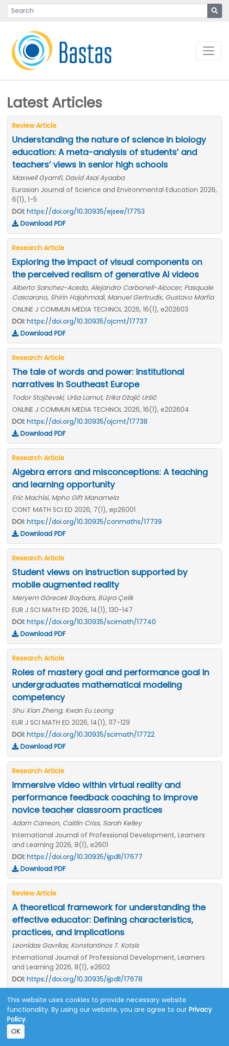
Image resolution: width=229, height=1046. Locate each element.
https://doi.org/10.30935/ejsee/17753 (86, 211)
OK (15, 1031)
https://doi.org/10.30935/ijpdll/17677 (84, 856)
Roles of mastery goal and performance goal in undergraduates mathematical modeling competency (110, 685)
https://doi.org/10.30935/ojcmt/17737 (87, 321)
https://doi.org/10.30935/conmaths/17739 (94, 521)
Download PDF (39, 223)
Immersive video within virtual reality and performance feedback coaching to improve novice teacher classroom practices (105, 797)
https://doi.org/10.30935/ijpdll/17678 (84, 979)
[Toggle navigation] (209, 51)
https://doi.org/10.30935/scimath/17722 (91, 734)
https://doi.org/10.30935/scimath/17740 (91, 621)
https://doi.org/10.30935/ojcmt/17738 (87, 421)
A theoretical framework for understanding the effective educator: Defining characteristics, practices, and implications (108, 920)
